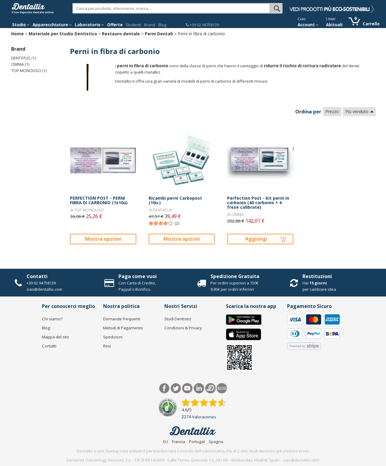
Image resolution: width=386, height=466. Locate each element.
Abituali (334, 24)
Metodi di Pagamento (123, 328)
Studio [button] (21, 24)
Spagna (216, 441)
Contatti (37, 276)
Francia (178, 441)
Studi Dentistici (177, 319)
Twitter (176, 388)
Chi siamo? (52, 319)
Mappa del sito (55, 337)
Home (17, 33)
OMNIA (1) (20, 64)
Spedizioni (112, 337)
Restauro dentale (121, 33)
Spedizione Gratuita (234, 276)
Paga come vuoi (138, 276)
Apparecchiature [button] (52, 24)
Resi (107, 346)
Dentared (210, 388)
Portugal (197, 441)
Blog (162, 24)
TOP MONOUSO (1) (29, 70)
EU (165, 441)
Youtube (187, 388)
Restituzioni (317, 276)
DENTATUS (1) (23, 58)
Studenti (133, 24)
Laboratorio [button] (89, 24)
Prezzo (332, 111)
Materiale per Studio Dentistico (63, 33)
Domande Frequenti (121, 319)
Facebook (164, 388)
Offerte (115, 24)
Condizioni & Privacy (183, 328)
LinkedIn (199, 388)
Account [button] (308, 24)
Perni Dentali (159, 33)
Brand (149, 24)
